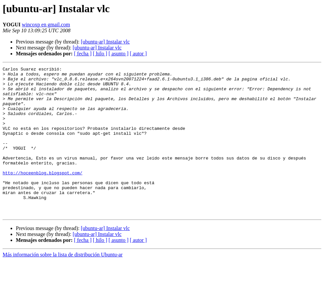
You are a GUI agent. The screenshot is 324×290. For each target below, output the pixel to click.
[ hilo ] (100, 53)
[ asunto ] (118, 53)
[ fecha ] (82, 53)
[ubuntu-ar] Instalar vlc (105, 41)
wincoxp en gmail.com (46, 24)
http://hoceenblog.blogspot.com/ (42, 194)
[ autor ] (138, 53)
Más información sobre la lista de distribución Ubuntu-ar (63, 284)
